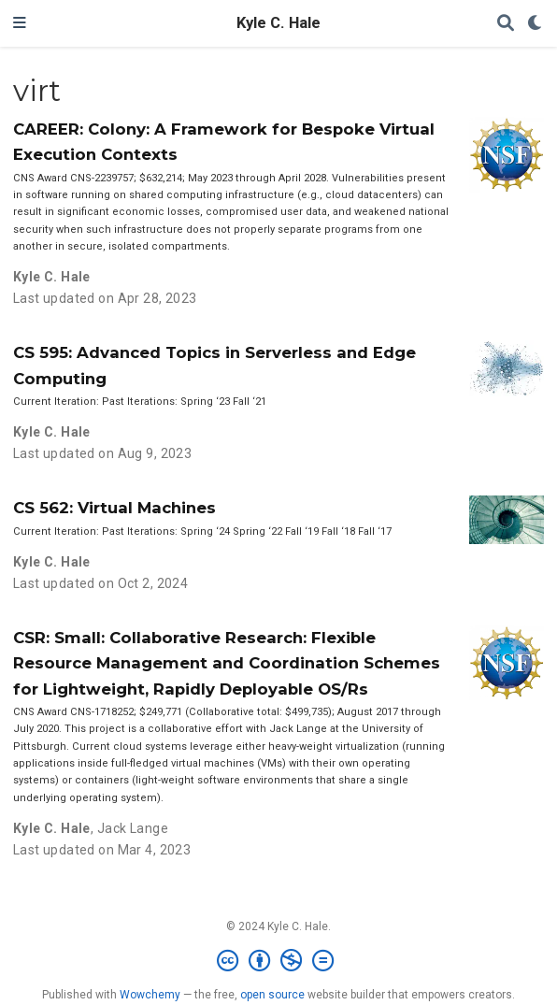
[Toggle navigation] (19, 23)
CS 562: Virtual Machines (114, 507)
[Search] (505, 24)
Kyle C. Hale (278, 23)
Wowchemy (150, 994)
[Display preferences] (535, 24)
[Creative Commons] (279, 961)
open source (272, 994)
